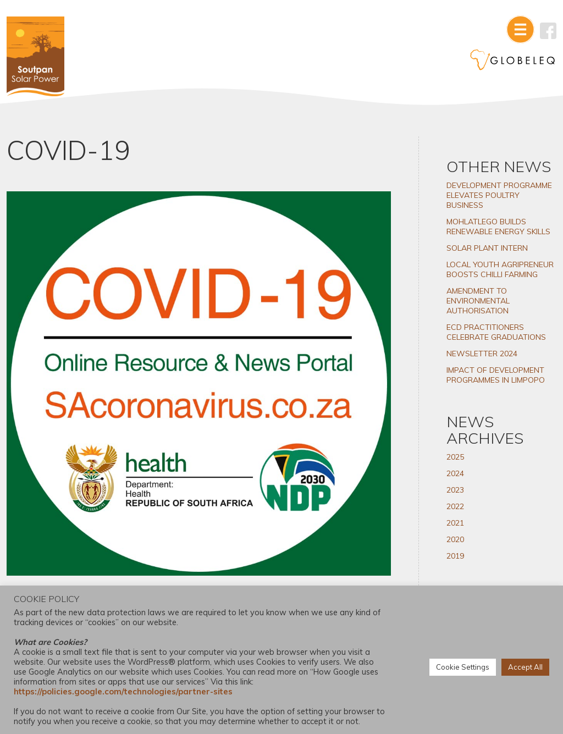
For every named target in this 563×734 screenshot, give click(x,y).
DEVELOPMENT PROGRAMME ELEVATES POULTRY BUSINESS (499, 195)
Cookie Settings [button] (462, 667)
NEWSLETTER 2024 (481, 353)
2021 (455, 523)
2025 (455, 457)
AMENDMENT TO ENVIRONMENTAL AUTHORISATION (478, 301)
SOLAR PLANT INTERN (487, 248)
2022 (455, 506)
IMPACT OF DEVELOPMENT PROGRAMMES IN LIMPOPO (495, 375)
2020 (455, 539)
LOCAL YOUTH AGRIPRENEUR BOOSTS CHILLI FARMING (500, 269)
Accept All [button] (525, 667)
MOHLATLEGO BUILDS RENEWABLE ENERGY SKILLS (498, 226)
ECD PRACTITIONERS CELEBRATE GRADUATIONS (496, 332)
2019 (455, 556)
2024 (455, 473)
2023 (455, 490)
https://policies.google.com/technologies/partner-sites (123, 691)
